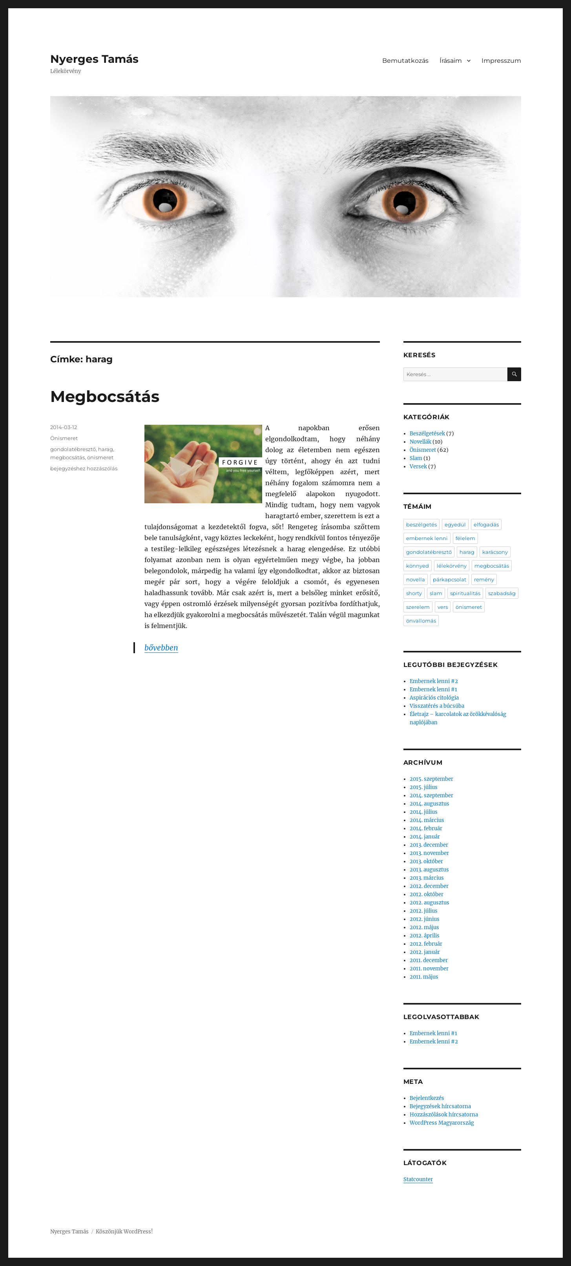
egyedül (455, 524)
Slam (416, 458)
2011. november (429, 968)
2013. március (427, 878)
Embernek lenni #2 (434, 681)
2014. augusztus (429, 803)
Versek (418, 466)
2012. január (425, 952)
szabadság (502, 593)
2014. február (426, 828)
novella (415, 579)
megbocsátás (67, 457)
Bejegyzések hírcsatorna (440, 1106)
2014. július (424, 812)
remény (484, 579)
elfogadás (486, 524)
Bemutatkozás (405, 60)
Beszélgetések (427, 433)
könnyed (417, 566)
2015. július (424, 787)
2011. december (429, 960)
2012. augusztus (429, 902)
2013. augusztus (429, 869)
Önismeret (64, 438)
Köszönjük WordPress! (124, 1231)
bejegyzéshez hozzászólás (83, 468)
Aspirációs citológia (434, 697)
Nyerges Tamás (94, 59)
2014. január (425, 836)
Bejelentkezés (427, 1098)
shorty (414, 593)
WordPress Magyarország (442, 1123)
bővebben (161, 647)
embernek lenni (427, 538)
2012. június (425, 919)
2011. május (424, 977)
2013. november (429, 853)
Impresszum (501, 60)
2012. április (425, 935)
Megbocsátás (104, 396)
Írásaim (451, 60)
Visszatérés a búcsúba (437, 706)
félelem (465, 538)
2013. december (429, 845)
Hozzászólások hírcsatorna (444, 1114)
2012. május (424, 927)
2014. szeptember (431, 795)
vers (443, 607)
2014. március (427, 820)
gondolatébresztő (73, 449)
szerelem (418, 607)
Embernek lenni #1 (433, 689)
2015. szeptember (431, 779)
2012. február (426, 944)
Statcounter (418, 1179)
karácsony (495, 552)
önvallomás (421, 620)
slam (436, 593)
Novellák (420, 441)
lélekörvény (452, 566)
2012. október (426, 894)
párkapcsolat (449, 579)
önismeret (100, 457)
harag (105, 449)
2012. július (424, 911)
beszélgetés (421, 524)
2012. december (429, 886)
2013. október (426, 861)
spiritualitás (465, 593)
